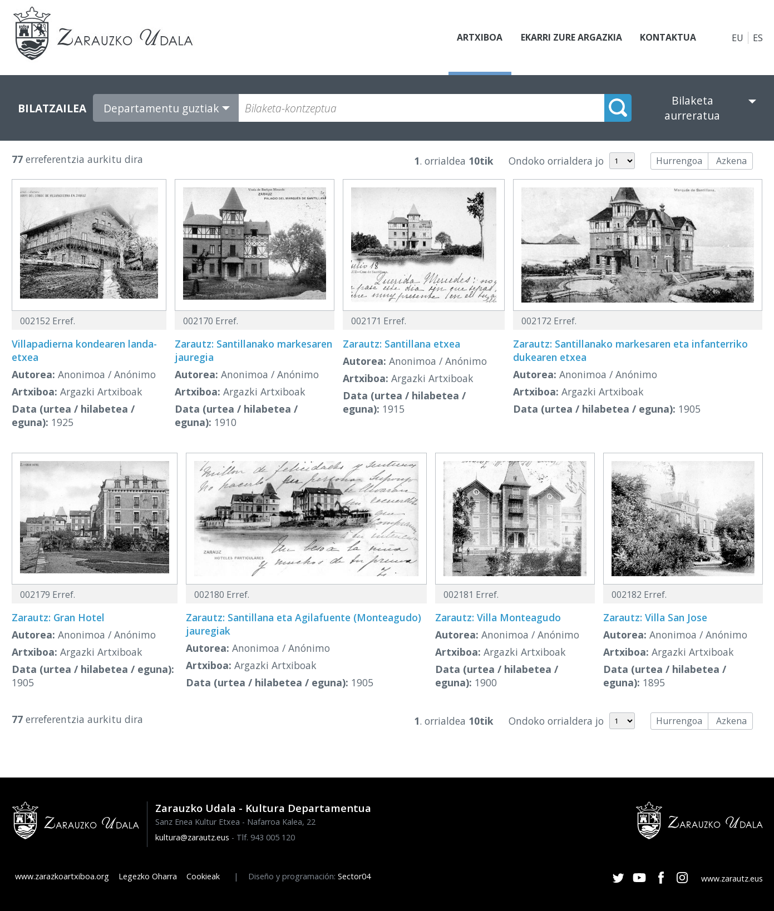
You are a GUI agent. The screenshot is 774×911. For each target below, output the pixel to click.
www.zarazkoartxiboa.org (62, 876)
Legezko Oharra (148, 876)
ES (758, 38)
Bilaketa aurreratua (692, 108)
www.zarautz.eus (732, 878)
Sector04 (354, 876)
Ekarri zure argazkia (571, 38)
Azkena (731, 161)
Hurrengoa (679, 161)
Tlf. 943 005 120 (265, 837)
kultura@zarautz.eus (192, 837)
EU (737, 38)
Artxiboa (479, 38)
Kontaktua (667, 38)
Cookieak (203, 876)
